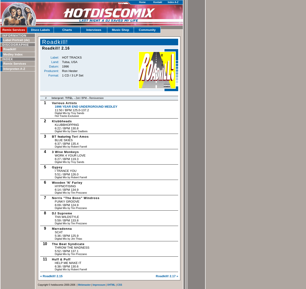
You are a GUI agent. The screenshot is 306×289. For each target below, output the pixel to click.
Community (147, 30)
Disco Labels (40, 30)
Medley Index (13, 54)
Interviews (93, 30)
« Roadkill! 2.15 (51, 276)
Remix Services (13, 30)
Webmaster (84, 285)
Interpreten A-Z (14, 69)
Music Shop (120, 30)
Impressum (99, 285)
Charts (67, 30)
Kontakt (157, 2)
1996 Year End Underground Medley (86, 106)
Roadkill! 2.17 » (167, 276)
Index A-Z (173, 2)
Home (142, 2)
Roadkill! (9, 49)
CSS (119, 285)
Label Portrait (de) (16, 40)
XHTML (111, 285)
